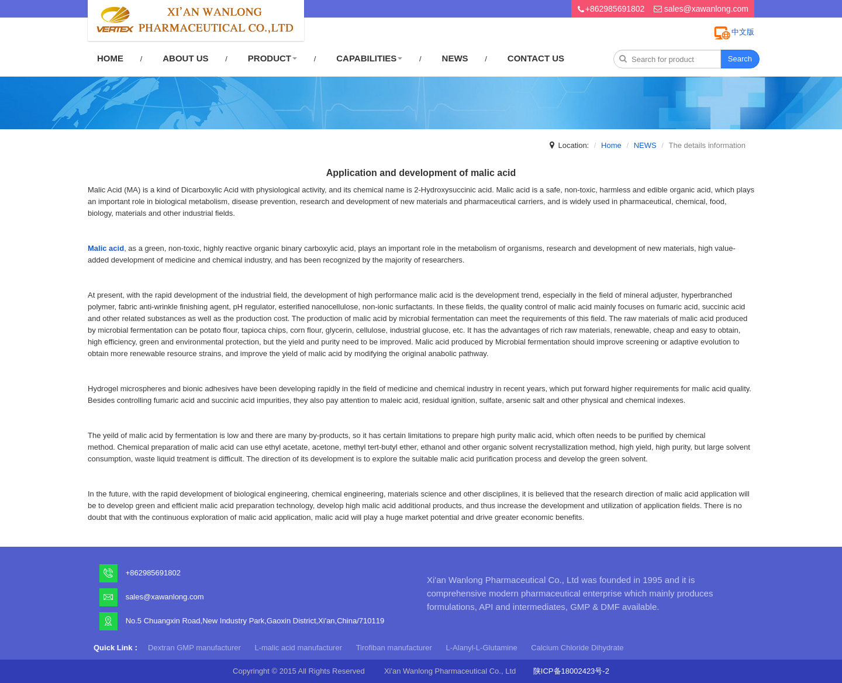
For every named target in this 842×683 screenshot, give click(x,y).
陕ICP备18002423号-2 (571, 671)
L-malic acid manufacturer (298, 647)
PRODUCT (272, 58)
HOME (110, 58)
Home (611, 145)
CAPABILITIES (369, 58)
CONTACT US (536, 58)
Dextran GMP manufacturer (194, 647)
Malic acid (106, 248)
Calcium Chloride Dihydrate (577, 647)
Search (740, 58)
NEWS (455, 58)
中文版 (742, 31)
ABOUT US (185, 58)
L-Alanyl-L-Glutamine (481, 647)
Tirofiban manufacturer (394, 647)
